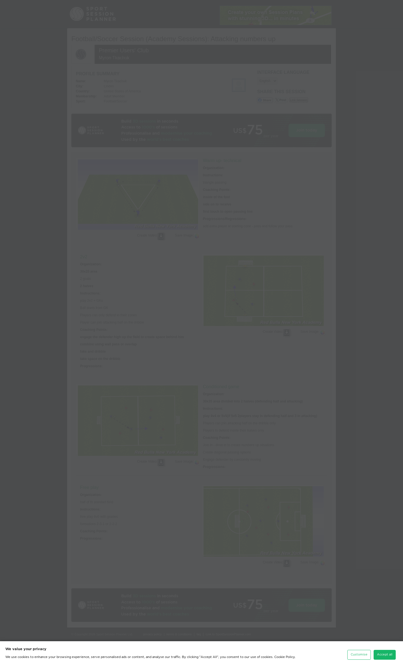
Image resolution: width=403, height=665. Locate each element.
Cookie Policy (284, 655)
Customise (359, 652)
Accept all (384, 652)
